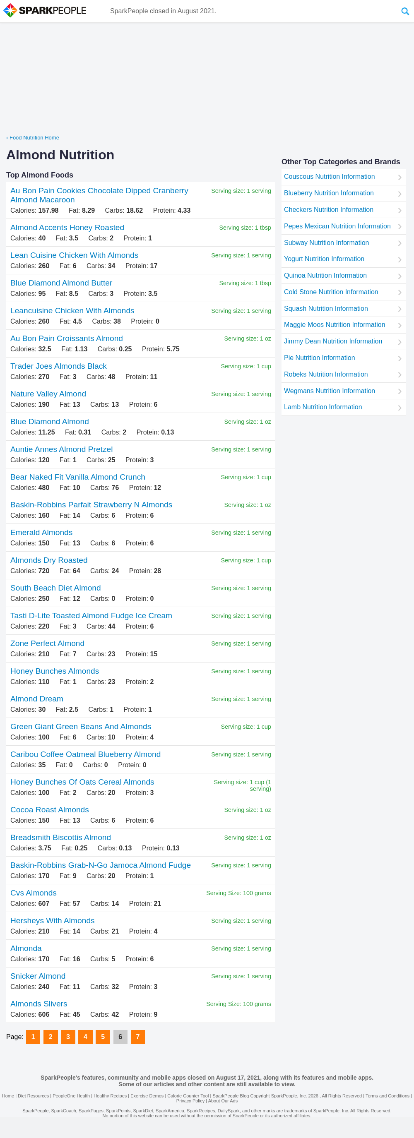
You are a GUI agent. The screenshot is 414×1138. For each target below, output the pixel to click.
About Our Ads (223, 1100)
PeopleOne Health (71, 1095)
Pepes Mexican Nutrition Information (337, 226)
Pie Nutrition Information (319, 357)
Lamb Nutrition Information (323, 407)
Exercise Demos (147, 1095)
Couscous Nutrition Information (329, 176)
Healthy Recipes (110, 1095)
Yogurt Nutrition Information (324, 258)
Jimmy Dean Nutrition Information (333, 341)
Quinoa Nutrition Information (325, 275)
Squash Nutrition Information (326, 308)
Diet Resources (33, 1095)
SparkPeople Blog (230, 1095)
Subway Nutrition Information (326, 242)
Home (8, 1095)
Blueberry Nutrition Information (329, 193)
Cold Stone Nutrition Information (331, 291)
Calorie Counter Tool (188, 1095)
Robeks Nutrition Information (326, 374)
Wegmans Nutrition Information (329, 390)
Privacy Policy (190, 1100)
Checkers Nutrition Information (328, 209)
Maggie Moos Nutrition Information (334, 324)
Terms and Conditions (387, 1095)
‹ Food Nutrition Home (32, 137)
